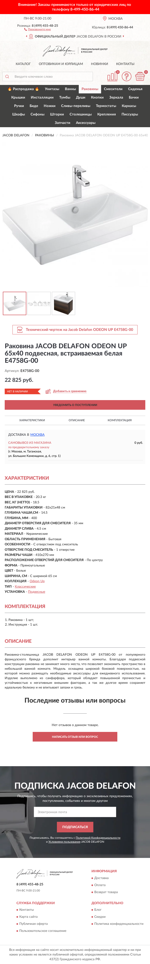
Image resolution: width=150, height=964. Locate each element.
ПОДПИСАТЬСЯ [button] (75, 827)
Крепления (106, 114)
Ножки (49, 106)
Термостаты (106, 106)
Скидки (100, 917)
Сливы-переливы (75, 106)
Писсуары (130, 114)
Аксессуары (85, 123)
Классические (25, 586)
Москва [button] (37, 434)
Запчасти (62, 123)
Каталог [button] (23, 64)
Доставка (101, 878)
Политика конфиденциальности (118, 924)
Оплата (100, 885)
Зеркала (116, 97)
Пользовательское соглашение (42, 931)
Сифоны (37, 114)
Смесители (113, 89)
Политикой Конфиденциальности (98, 837)
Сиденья (135, 89)
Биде (34, 106)
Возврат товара (106, 892)
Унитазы (52, 89)
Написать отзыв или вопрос (75, 736)
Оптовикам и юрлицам (61, 64)
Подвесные (36, 591)
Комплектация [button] (120, 420)
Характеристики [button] (32, 420)
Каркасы (129, 106)
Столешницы (81, 114)
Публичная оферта (33, 924)
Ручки (19, 106)
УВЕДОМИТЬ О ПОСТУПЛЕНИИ (75, 405)
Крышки (18, 97)
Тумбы (64, 97)
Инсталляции (42, 97)
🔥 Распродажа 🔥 (23, 89)
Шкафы (18, 114)
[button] (37, 29)
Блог (98, 910)
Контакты (125, 64)
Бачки (134, 97)
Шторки (57, 114)
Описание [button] (77, 420)
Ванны (70, 89)
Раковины (90, 89)
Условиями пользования (64, 841)
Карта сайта (28, 917)
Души (80, 97)
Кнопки (97, 97)
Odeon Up (37, 581)
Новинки (99, 64)
